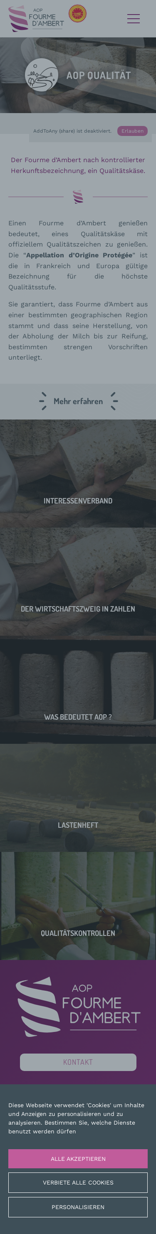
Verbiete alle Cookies (78, 1182)
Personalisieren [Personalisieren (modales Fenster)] (78, 1207)
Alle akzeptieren (78, 1158)
